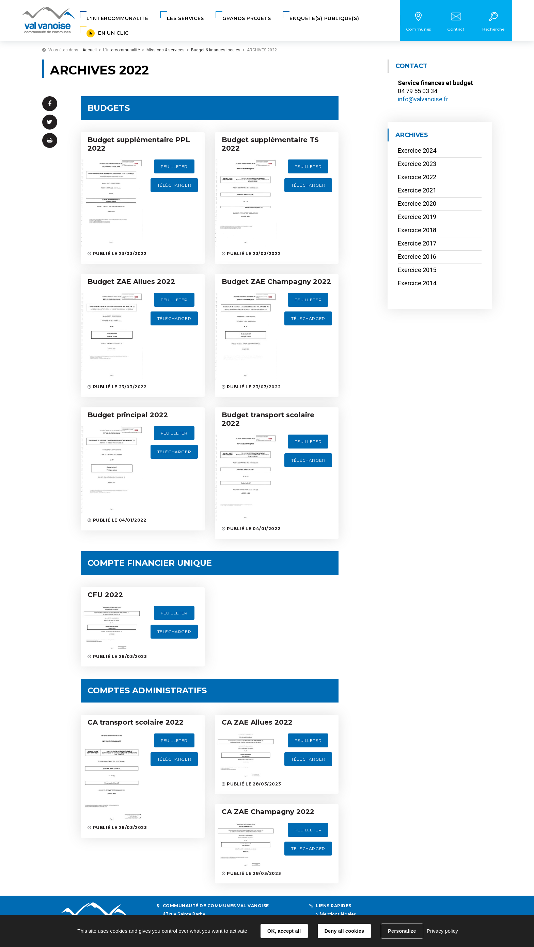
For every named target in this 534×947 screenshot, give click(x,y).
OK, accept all (284, 931)
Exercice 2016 (417, 256)
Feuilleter (174, 166)
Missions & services (165, 50)
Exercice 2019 (417, 216)
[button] (117, 18)
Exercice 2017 (417, 243)
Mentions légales (338, 914)
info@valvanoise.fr (423, 99)
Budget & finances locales (215, 50)
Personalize (402, 931)
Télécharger (174, 185)
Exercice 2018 (417, 230)
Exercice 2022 (417, 177)
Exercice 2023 (417, 163)
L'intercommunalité (121, 50)
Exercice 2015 (417, 269)
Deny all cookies (344, 931)
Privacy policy (442, 931)
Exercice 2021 (417, 190)
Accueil (89, 50)
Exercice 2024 (417, 150)
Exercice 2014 (417, 283)
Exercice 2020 (417, 203)
